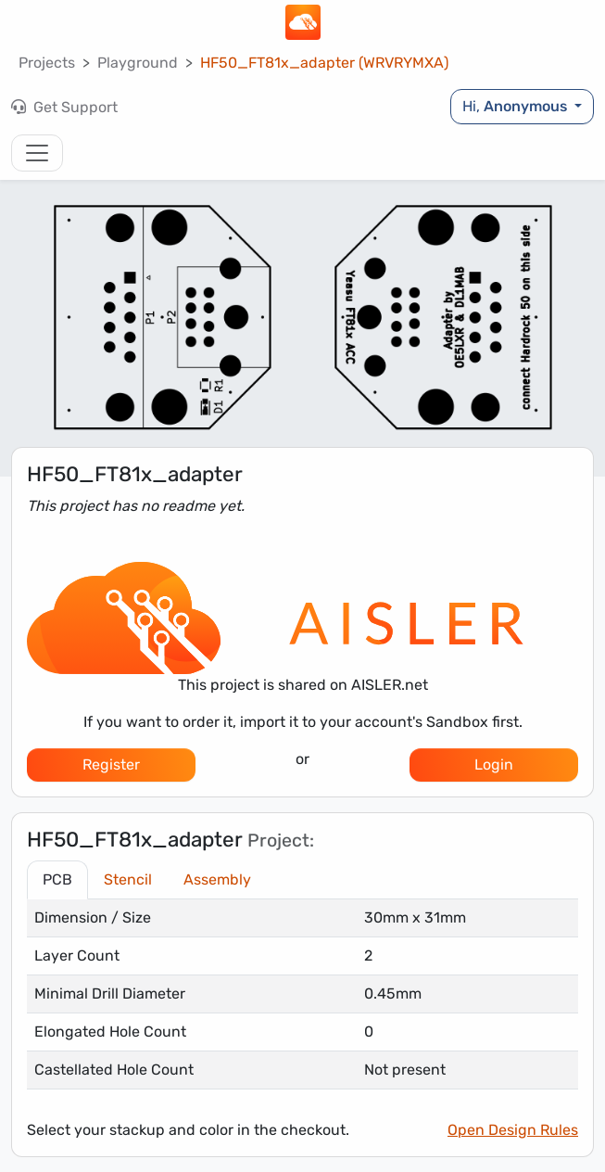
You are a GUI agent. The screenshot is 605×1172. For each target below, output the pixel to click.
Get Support (64, 107)
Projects (47, 62)
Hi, (516, 106)
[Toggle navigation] (37, 153)
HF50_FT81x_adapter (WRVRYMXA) (324, 62)
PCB (57, 879)
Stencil (128, 879)
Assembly (217, 879)
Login (493, 764)
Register (111, 764)
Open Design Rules (512, 1130)
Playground (137, 62)
